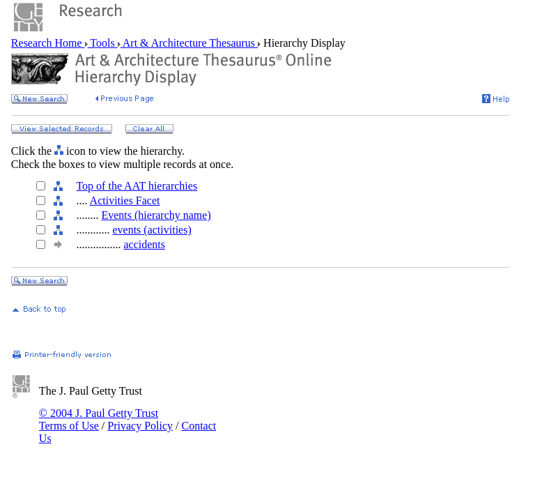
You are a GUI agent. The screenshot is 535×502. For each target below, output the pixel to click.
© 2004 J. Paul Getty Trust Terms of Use (98, 419)
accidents (144, 244)
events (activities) (151, 230)
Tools (103, 43)
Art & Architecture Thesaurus (189, 43)
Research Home (48, 43)
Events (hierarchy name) (155, 215)
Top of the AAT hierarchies (136, 186)
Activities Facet (125, 200)
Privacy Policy (140, 426)
